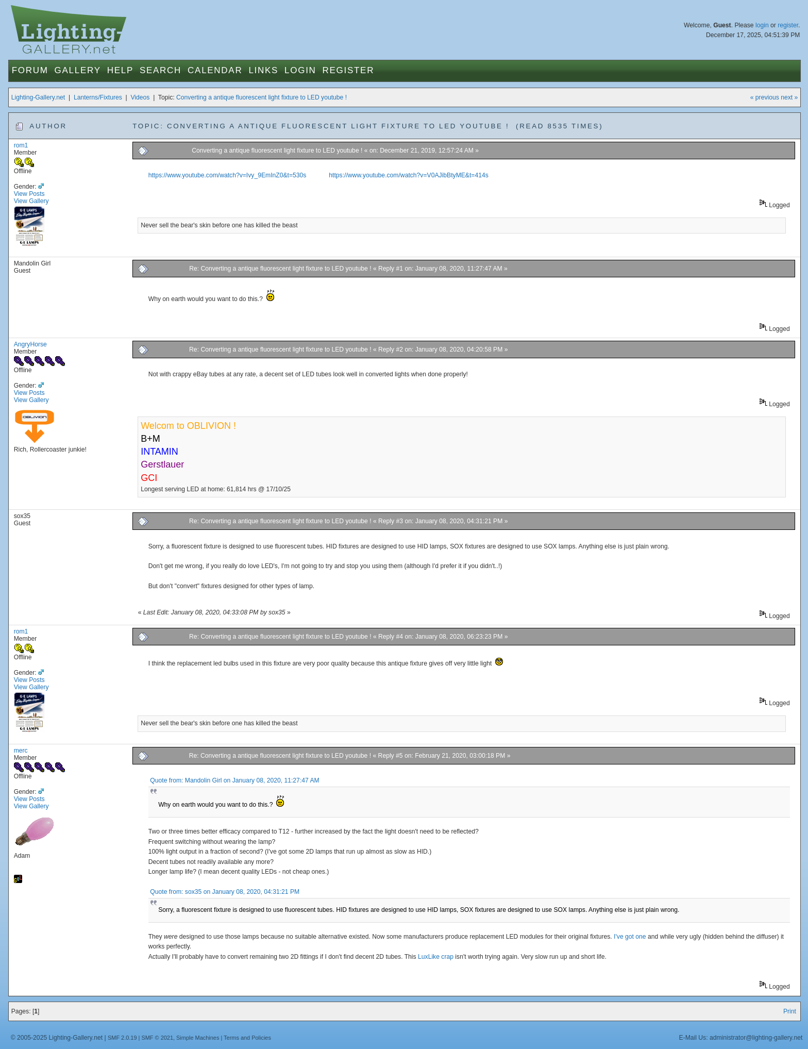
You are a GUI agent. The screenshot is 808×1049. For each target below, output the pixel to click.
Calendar (215, 70)
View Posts (29, 193)
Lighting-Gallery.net (38, 97)
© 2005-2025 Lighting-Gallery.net (57, 1037)
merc (21, 750)
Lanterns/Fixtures (98, 97)
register (788, 25)
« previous (764, 97)
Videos (139, 97)
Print (789, 1011)
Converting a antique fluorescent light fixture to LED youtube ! (261, 97)
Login (300, 70)
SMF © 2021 (157, 1038)
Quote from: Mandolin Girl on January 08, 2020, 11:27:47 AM (234, 780)
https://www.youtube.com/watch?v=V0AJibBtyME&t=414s (408, 175)
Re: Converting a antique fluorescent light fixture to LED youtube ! (280, 268)
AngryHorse (30, 344)
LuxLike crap (435, 956)
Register (349, 70)
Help (120, 70)
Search (160, 70)
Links (263, 70)
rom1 (21, 145)
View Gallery (31, 201)
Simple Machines (197, 1038)
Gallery (78, 70)
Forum (30, 70)
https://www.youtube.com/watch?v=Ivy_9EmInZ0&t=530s (227, 175)
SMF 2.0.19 (122, 1038)
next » (789, 97)
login (762, 25)
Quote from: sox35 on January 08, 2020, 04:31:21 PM (224, 891)
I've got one (630, 936)
